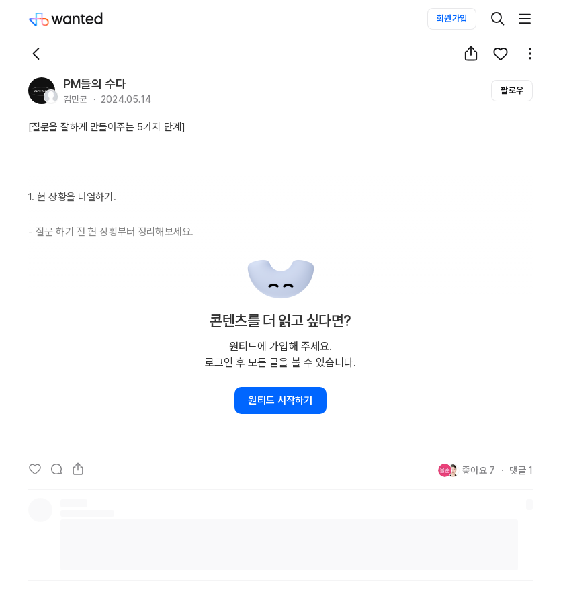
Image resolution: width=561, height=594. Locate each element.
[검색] (498, 19)
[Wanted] (79, 19)
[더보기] (525, 19)
